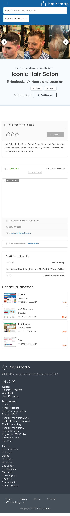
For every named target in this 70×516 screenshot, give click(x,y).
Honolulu (7, 459)
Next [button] (66, 42)
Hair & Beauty (30, 68)
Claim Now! (33, 244)
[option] (17, 42)
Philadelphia (9, 475)
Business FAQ (9, 414)
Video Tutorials (10, 408)
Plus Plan (7, 441)
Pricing (6, 404)
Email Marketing (11, 424)
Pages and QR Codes (14, 434)
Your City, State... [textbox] (19, 18)
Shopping (22, 313)
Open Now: (14, 169)
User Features (10, 396)
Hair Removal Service (54, 275)
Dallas (5, 456)
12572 (23, 302)
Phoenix (6, 479)
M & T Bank (24, 324)
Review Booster (10, 431)
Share (36, 88)
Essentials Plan (10, 438)
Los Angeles (9, 469)
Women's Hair (57, 269)
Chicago (7, 452)
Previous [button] (4, 42)
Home (18, 68)
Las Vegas (8, 466)
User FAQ (7, 393)
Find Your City (10, 449)
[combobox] (16, 18)
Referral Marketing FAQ (15, 418)
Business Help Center (14, 411)
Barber (13, 269)
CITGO (21, 295)
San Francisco (10, 485)
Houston (7, 462)
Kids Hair (33, 269)
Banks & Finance (24, 328)
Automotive (22, 298)
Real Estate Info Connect (16, 421)
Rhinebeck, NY (31, 302)
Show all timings (35, 172)
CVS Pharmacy (25, 309)
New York (7, 472)
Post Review (45, 95)
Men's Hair (44, 269)
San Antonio (9, 482)
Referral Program (12, 390)
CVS (20, 340)
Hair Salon (23, 269)
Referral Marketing (13, 428)
